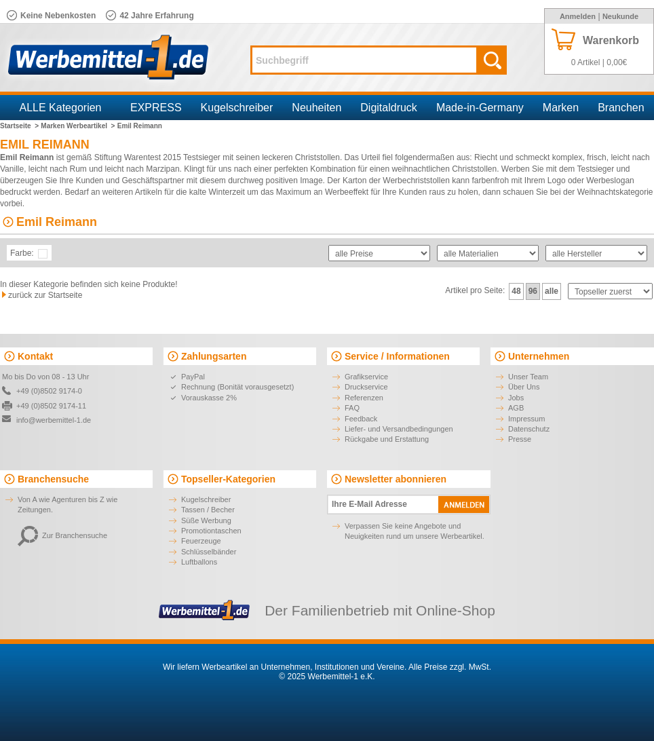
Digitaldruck (388, 107)
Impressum (526, 419)
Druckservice (366, 387)
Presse (519, 439)
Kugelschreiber (237, 107)
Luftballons (199, 562)
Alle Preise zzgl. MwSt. (449, 667)
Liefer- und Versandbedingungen (399, 429)
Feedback (361, 419)
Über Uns (523, 387)
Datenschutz (529, 429)
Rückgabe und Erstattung (387, 439)
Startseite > (19, 126)
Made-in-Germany (480, 107)
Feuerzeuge (201, 541)
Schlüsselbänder (208, 552)
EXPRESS (156, 107)
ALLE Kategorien (61, 107)
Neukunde (620, 16)
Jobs (516, 398)
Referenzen (364, 398)
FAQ (352, 408)
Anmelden (578, 16)
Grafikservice (366, 377)
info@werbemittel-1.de (53, 420)
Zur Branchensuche (62, 535)
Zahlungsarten (213, 356)
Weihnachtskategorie (615, 192)
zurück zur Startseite (45, 295)
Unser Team (528, 377)
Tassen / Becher (208, 510)
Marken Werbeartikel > (78, 126)
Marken (561, 107)
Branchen (621, 107)
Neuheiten (316, 107)
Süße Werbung (206, 520)
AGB (516, 408)
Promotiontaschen (211, 531)
